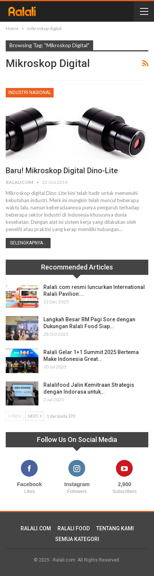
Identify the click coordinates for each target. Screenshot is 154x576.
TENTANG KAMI (115, 528)
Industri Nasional (29, 92)
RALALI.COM (36, 528)
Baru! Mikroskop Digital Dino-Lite (62, 170)
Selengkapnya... (28, 243)
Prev (14, 415)
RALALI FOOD (73, 528)
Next (34, 415)
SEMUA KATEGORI (77, 539)
